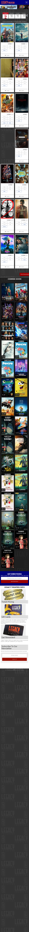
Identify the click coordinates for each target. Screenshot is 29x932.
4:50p (19, 153)
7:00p (10, 83)
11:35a (4, 257)
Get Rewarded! (8, 637)
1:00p (10, 116)
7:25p (24, 118)
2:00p (24, 45)
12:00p (4, 45)
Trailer (7, 55)
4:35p (4, 188)
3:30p (4, 118)
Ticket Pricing (8, 601)
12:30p (4, 116)
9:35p (24, 224)
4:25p (19, 83)
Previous (2, 7)
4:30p (4, 83)
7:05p (25, 83)
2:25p (10, 45)
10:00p (4, 226)
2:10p (24, 81)
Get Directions (14, 581)
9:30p (4, 50)
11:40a (19, 116)
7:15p (10, 188)
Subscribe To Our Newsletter (9, 647)
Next (27, 7)
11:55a (4, 186)
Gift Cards (6, 617)
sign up (14, 659)
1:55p (24, 151)
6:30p (4, 120)
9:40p (4, 261)
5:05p (19, 118)
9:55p (10, 122)
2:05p (25, 186)
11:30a (19, 45)
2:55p (24, 257)
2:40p (24, 116)
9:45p (19, 85)
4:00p (10, 118)
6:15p (19, 259)
